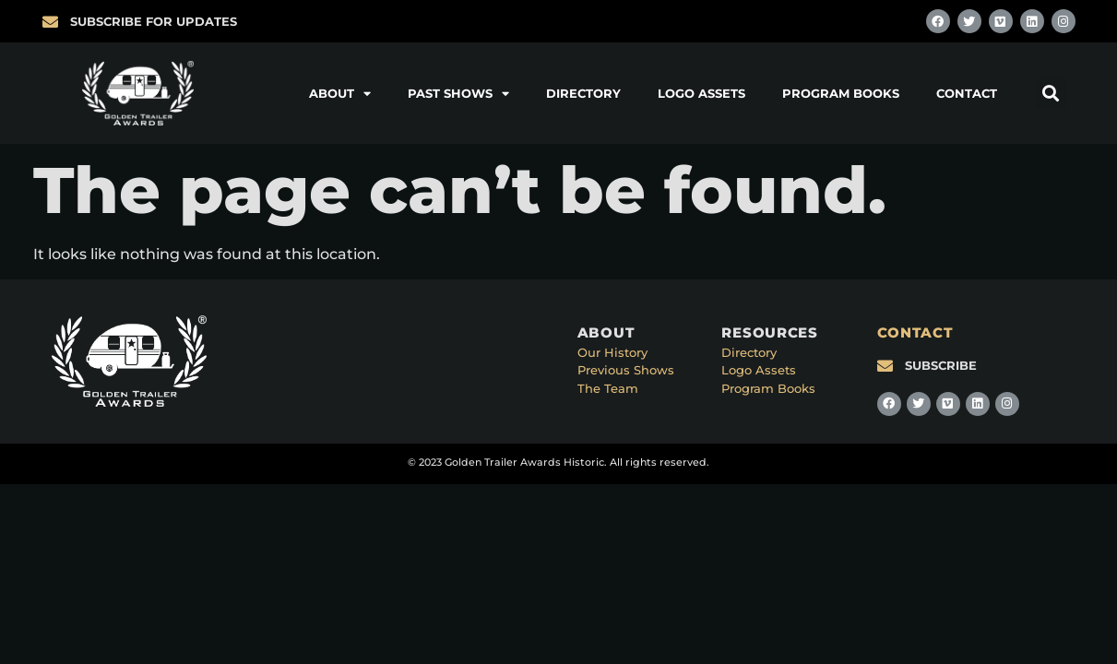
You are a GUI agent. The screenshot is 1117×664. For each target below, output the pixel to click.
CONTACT (915, 332)
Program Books (840, 93)
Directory (583, 93)
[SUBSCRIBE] (885, 366)
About (340, 93)
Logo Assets (701, 93)
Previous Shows (625, 369)
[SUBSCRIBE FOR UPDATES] (50, 22)
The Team (607, 388)
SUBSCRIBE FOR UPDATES (153, 21)
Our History (612, 352)
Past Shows (458, 93)
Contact (966, 93)
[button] (1051, 93)
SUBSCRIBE (941, 365)
